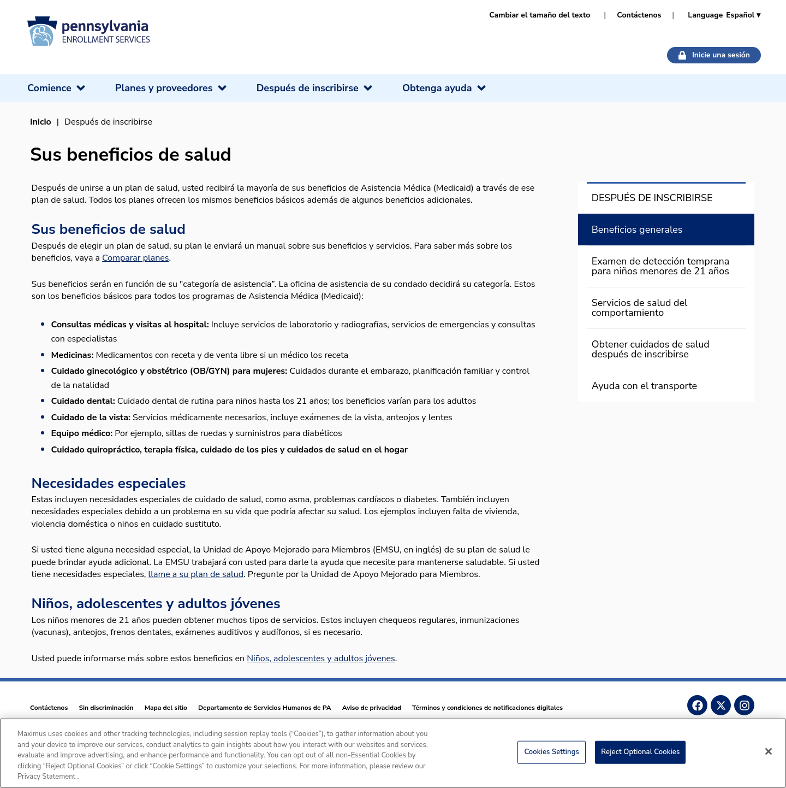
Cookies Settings (551, 752)
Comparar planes (135, 258)
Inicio (40, 122)
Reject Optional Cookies (640, 752)
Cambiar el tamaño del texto (539, 15)
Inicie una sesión (714, 55)
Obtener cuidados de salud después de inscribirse (651, 349)
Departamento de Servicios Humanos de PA (264, 707)
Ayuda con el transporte (644, 385)
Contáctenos (639, 15)
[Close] (769, 751)
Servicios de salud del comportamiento (640, 307)
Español (743, 15)
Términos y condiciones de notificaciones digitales (487, 707)
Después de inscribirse (108, 122)
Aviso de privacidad (371, 707)
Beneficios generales (637, 229)
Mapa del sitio (166, 707)
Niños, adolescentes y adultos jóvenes (321, 658)
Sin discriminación (106, 707)
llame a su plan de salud (196, 574)
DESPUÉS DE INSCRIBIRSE (652, 197)
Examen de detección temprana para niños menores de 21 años (661, 266)
